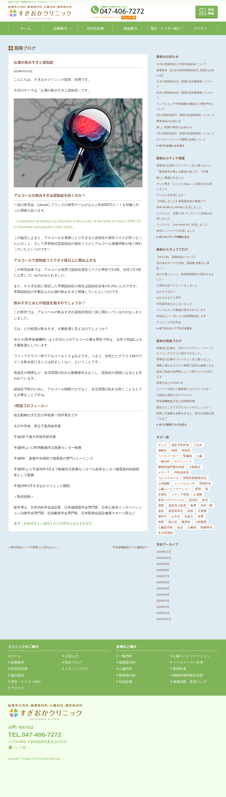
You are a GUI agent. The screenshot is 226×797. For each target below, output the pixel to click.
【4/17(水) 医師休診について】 (176, 256)
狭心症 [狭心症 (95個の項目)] (172, 522)
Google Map (129, 17)
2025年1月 (162, 613)
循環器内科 (126, 662)
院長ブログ (72, 662)
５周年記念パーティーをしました (177, 285)
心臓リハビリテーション (190, 656)
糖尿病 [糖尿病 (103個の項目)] (185, 522)
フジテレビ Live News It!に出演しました (182, 224)
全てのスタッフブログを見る (175, 328)
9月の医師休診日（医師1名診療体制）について (185, 115)
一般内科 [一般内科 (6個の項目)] (164, 461)
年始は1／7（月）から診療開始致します (181, 316)
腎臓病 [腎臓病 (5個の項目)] (187, 456)
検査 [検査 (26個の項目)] (190, 511)
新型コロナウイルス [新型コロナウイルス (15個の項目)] (171, 500)
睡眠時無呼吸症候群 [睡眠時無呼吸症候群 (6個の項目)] (171, 467)
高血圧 (87, 523)
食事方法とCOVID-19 (169, 382)
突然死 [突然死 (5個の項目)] (185, 450)
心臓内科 (124, 669)
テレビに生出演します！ (171, 195)
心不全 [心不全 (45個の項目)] (175, 516)
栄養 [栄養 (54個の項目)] (201, 516)
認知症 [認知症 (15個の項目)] (193, 500)
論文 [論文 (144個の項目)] (180, 527)
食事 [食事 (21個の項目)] (193, 505)
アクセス (200, 28)
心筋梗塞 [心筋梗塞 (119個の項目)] (201, 522)
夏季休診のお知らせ (168, 121)
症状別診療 (95, 28)
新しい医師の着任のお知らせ (174, 127)
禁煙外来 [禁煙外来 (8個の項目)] (205, 483)
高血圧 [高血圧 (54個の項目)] (188, 516)
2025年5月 (162, 588)
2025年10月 (163, 557)
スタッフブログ (75, 669)
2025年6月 (162, 582)
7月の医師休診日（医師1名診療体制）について (185, 133)
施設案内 (130, 28)
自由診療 (124, 681)
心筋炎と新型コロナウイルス (174, 395)
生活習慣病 (61, 523)
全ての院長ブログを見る (173, 424)
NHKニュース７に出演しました (175, 230)
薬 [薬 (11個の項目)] (206, 489)
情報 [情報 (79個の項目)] (161, 522)
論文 (76, 523)
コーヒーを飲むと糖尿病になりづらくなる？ (183, 388)
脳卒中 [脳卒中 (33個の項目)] (162, 516)
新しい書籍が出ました (170, 177)
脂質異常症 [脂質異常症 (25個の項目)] (175, 511)
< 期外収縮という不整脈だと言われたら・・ (35, 547)
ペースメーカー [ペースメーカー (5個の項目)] (168, 456)
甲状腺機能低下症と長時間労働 (175, 401)
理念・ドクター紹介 (165, 28)
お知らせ (70, 656)
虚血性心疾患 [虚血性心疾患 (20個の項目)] (177, 505)
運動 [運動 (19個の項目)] (161, 505)
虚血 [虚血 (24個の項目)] (161, 511)
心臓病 (45, 523)
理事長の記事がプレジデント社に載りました (183, 165)
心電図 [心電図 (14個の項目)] (197, 494)
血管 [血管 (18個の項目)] (205, 500)
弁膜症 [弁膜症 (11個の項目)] (162, 494)
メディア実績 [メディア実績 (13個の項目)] (180, 494)
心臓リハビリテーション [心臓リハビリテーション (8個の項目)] (174, 489)
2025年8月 (162, 570)
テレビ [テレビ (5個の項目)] (162, 445)
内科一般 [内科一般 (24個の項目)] (206, 505)
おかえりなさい (166, 291)
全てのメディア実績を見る (174, 236)
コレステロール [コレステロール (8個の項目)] (168, 478)
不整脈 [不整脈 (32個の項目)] (202, 511)
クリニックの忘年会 (168, 322)
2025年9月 (162, 564)
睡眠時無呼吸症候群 (186, 675)
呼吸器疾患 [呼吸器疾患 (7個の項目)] (181, 472)
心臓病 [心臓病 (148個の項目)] (191, 527)
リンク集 (19, 747)
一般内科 (124, 656)
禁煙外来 (178, 669)
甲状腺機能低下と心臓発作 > (130, 547)
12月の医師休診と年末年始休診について (181, 64)
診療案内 (60, 28)
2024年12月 (163, 619)
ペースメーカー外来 (186, 662)
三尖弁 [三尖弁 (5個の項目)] (197, 445)
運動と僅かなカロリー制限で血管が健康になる (185, 365)
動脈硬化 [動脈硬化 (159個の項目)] (206, 527)
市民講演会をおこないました (174, 303)
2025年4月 (162, 594)
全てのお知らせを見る (171, 145)
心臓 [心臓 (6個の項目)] (199, 456)
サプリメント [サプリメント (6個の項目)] (183, 461)
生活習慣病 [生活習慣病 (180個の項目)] (165, 533)
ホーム (25, 28)
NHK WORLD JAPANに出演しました (179, 207)
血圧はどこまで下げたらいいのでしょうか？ (183, 407)
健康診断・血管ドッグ (188, 681)
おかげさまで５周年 (168, 297)
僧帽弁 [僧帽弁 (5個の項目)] (162, 450)
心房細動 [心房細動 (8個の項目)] (164, 483)
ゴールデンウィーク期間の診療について (181, 139)
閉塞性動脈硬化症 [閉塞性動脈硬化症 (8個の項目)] (195, 478)
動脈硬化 (30, 523)
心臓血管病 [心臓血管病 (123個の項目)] (165, 527)
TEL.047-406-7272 (34, 734)
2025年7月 (162, 576)
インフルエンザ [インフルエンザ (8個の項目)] (184, 483)
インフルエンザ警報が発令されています (181, 309)
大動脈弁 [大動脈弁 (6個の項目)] (195, 467)
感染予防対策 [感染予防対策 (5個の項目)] (180, 445)
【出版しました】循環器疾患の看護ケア (181, 201)
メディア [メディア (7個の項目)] (164, 472)
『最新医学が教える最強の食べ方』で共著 (182, 171)
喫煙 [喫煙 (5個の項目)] (174, 450)
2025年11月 (163, 551)
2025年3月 (162, 600)
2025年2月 (162, 606)
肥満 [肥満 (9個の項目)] (198, 489)
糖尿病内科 (126, 675)
